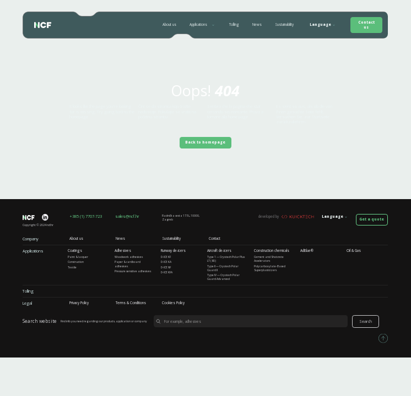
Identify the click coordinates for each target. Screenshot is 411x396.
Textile (72, 268)
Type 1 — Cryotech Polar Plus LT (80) (226, 259)
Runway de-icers (173, 251)
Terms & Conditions (131, 303)
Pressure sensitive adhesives (133, 271)
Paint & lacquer (78, 257)
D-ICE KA (166, 262)
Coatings (75, 251)
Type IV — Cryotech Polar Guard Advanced (223, 277)
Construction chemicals (271, 251)
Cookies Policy (173, 303)
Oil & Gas (354, 251)
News (257, 25)
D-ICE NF (166, 268)
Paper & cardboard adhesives (127, 264)
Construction (76, 262)
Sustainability (284, 25)
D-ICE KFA (166, 272)
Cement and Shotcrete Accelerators (269, 259)
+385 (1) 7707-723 (85, 216)
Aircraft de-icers (219, 251)
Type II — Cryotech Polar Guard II (223, 268)
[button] (203, 25)
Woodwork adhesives (129, 257)
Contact (214, 239)
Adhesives (123, 251)
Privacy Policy (79, 303)
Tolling (234, 25)
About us (169, 25)
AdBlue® (306, 251)
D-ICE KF (166, 257)
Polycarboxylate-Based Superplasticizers (269, 268)
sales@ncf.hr (127, 216)
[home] (40, 25)
